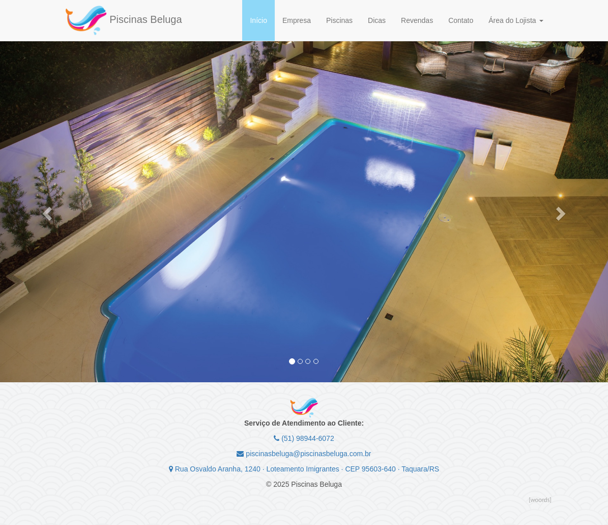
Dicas (377, 20)
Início (258, 20)
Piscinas (339, 20)
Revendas (417, 20)
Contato (460, 20)
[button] (45, 210)
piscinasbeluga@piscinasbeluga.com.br (304, 454)
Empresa (296, 20)
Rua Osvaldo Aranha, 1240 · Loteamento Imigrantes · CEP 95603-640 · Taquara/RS (304, 469)
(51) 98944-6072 (304, 438)
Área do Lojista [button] (515, 20)
